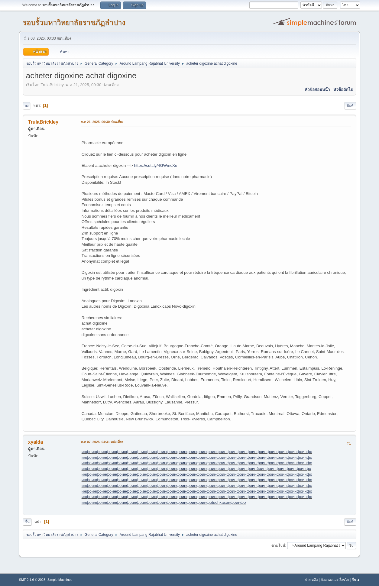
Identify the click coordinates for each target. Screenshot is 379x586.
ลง (26, 106)
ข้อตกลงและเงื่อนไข (335, 579)
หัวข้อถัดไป (343, 89)
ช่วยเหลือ (311, 579)
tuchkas (219, 502)
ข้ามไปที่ (278, 545)
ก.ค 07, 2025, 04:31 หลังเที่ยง (102, 442)
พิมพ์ (350, 106)
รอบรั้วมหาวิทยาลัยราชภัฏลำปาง (74, 22)
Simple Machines (59, 579)
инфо (87, 451)
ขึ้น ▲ (356, 579)
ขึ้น (27, 522)
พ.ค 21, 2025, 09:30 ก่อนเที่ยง (102, 122)
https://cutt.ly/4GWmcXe (155, 165)
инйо (256, 468)
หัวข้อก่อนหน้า (317, 89)
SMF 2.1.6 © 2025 (32, 579)
